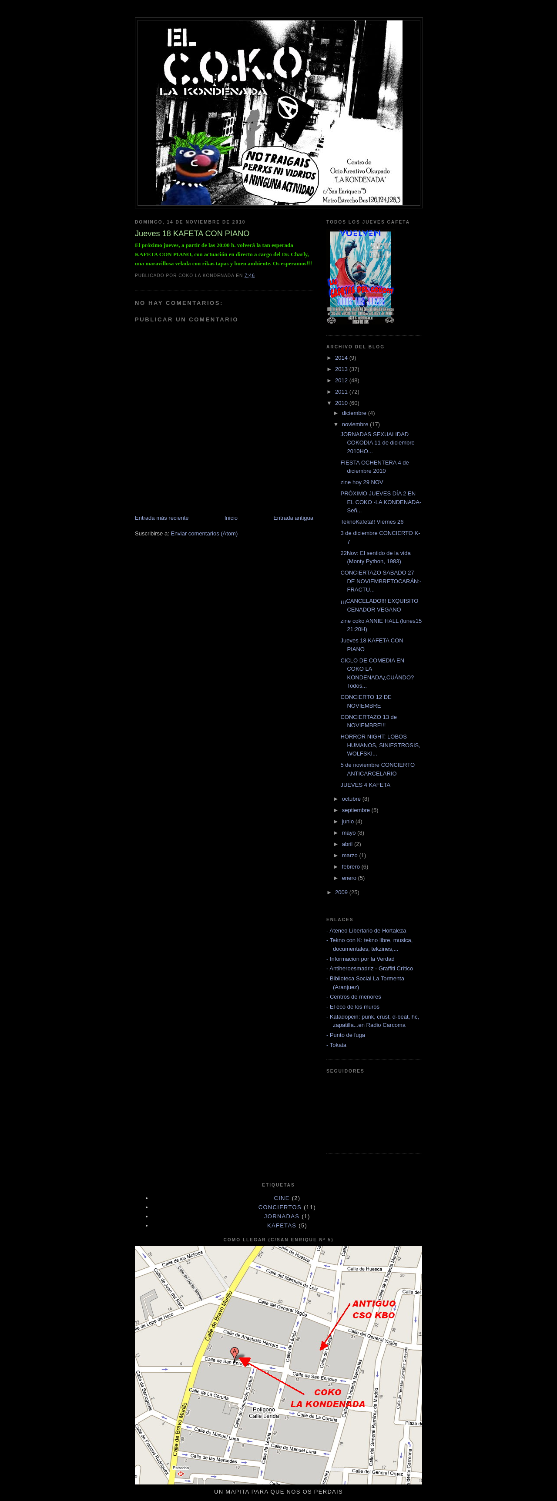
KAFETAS (281, 1225)
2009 (342, 892)
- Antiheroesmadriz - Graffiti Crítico (369, 968)
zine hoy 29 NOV (361, 482)
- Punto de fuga (345, 1035)
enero (350, 878)
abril (348, 844)
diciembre (355, 413)
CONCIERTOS (280, 1207)
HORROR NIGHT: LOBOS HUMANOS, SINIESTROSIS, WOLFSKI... (380, 745)
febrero (352, 866)
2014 (342, 357)
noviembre (356, 424)
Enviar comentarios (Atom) (204, 533)
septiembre (357, 810)
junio (349, 821)
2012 (342, 380)
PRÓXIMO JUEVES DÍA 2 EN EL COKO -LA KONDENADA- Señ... (380, 502)
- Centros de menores (353, 996)
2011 (342, 391)
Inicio (231, 518)
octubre (352, 799)
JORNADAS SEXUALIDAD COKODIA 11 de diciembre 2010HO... (377, 443)
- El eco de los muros (352, 1006)
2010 (342, 403)
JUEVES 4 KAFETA (365, 785)
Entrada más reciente (162, 518)
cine (282, 1198)
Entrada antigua (293, 518)
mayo (349, 832)
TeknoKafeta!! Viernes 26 (371, 521)
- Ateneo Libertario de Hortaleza (366, 930)
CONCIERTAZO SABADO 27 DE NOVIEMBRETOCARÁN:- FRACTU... (380, 581)
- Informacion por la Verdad (360, 959)
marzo (350, 855)
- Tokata (336, 1045)
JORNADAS (281, 1216)
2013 (342, 369)
